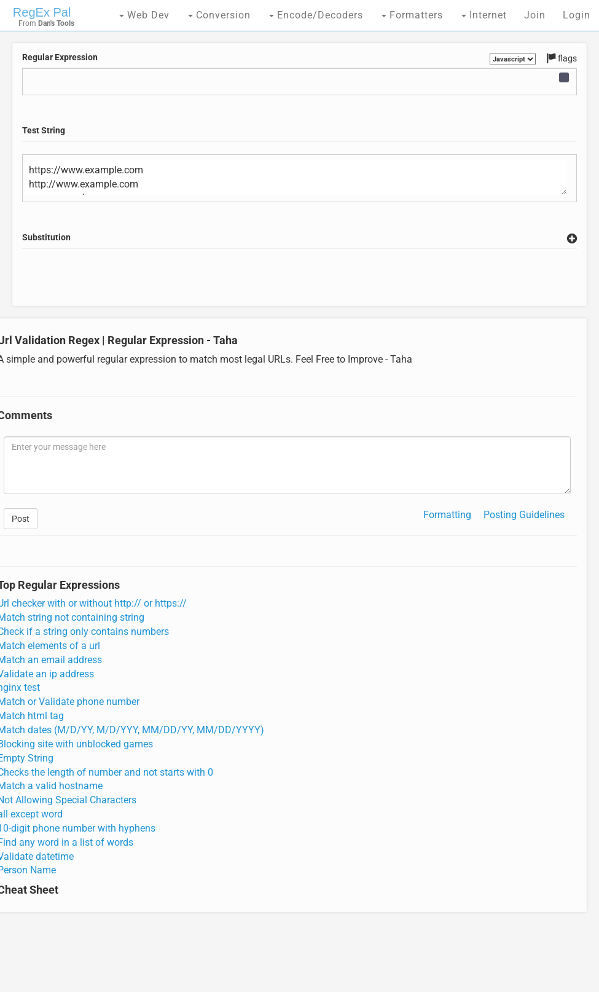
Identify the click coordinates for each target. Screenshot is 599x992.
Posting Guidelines (524, 515)
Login (576, 15)
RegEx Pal (42, 12)
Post (20, 519)
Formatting (447, 515)
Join (535, 15)
